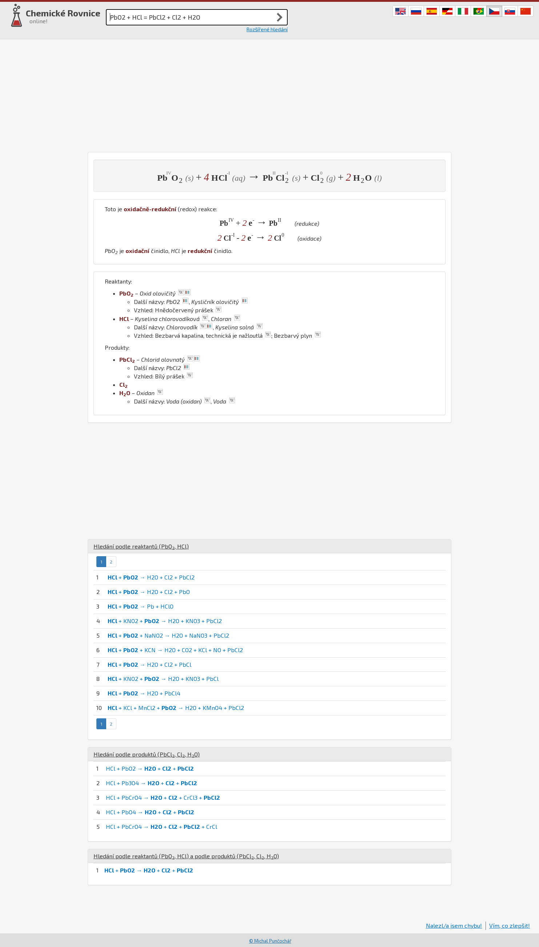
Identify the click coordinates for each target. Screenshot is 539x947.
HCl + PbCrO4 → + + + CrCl (161, 826)
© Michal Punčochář (270, 941)
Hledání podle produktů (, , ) (146, 754)
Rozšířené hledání (267, 29)
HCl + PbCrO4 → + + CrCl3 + (163, 797)
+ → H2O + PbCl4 (144, 693)
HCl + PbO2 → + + (150, 768)
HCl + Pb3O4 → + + (151, 782)
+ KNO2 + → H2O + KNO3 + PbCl (163, 678)
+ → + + (148, 870)
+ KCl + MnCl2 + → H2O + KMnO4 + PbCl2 (176, 707)
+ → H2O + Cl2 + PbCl (149, 664)
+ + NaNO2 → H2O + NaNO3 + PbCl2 (168, 635)
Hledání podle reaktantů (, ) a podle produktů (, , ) (186, 855)
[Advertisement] (269, 94)
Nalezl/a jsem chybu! (454, 925)
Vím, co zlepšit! (509, 925)
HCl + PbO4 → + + (150, 811)
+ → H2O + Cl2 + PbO (149, 591)
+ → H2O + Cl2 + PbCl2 (151, 577)
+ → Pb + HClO (140, 606)
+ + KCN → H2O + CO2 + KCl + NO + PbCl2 (175, 649)
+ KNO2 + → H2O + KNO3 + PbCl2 (165, 620)
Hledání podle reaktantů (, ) (141, 546)
